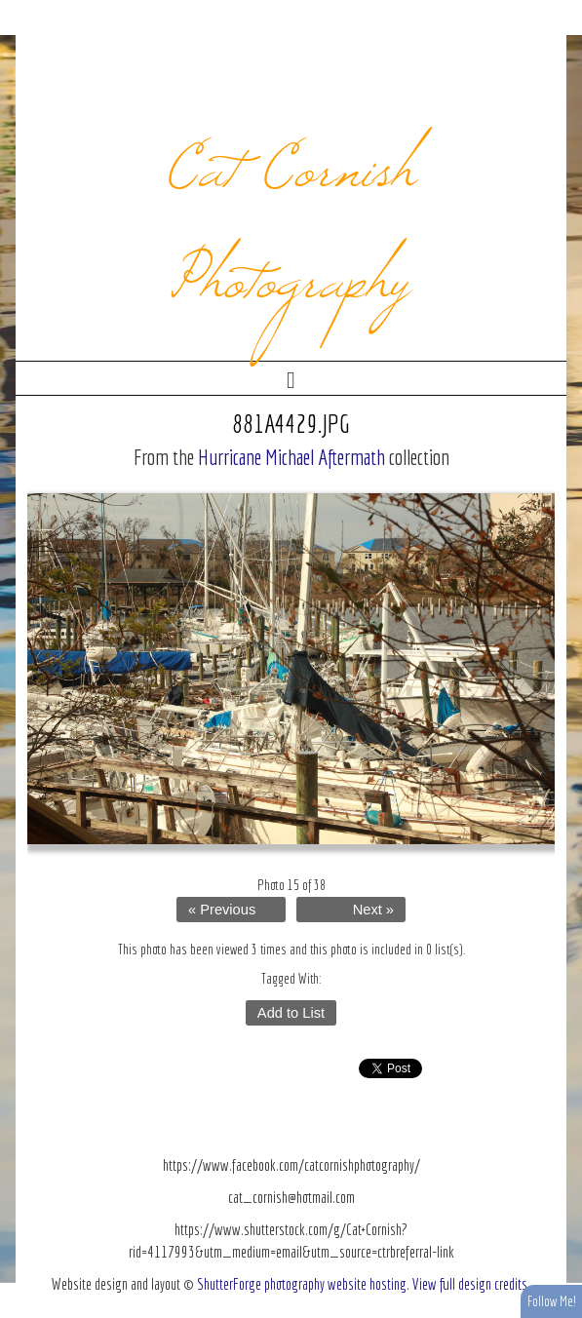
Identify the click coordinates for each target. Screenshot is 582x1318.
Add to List (291, 1013)
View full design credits (469, 1284)
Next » (373, 909)
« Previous (221, 909)
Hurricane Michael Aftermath (291, 457)
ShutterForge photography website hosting (302, 1284)
